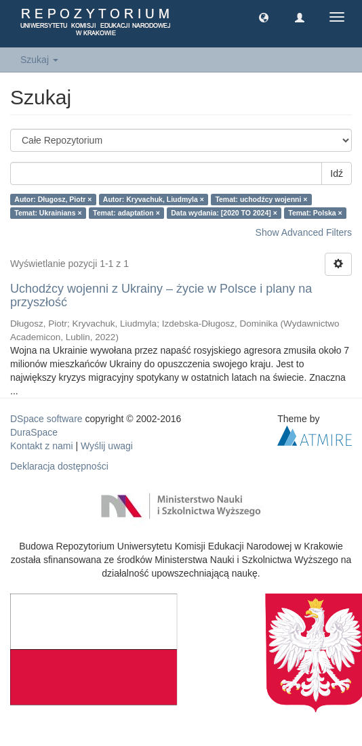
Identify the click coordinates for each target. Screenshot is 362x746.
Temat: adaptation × (126, 213)
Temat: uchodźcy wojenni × (261, 199)
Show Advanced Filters (304, 232)
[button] (264, 16)
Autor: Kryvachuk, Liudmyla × (153, 199)
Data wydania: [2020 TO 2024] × (224, 213)
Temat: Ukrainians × (47, 213)
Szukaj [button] (39, 59)
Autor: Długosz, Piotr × (53, 199)
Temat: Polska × (315, 213)
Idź (336, 173)
